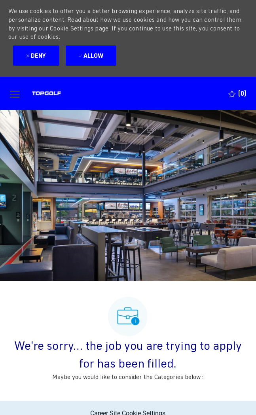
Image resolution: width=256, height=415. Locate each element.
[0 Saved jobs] (237, 93)
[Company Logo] (61, 93)
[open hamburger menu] (15, 93)
